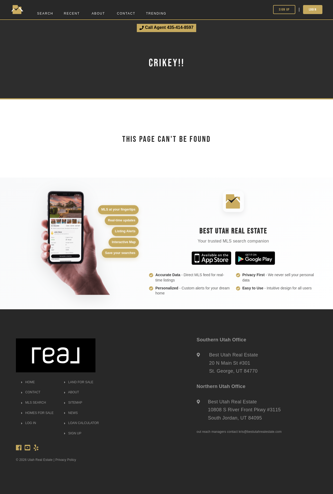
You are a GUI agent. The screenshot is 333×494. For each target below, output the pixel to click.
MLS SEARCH (33, 402)
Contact (126, 13)
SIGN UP (72, 433)
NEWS (71, 413)
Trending (156, 13)
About (98, 13)
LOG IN (28, 423)
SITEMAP (73, 402)
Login (313, 9)
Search (45, 13)
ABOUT (71, 392)
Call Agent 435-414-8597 (166, 27)
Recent (72, 13)
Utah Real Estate (40, 460)
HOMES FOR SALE (37, 413)
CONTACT (30, 392)
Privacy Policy (65, 460)
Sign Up (284, 9)
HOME (28, 382)
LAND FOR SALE (78, 382)
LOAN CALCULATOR (81, 423)
